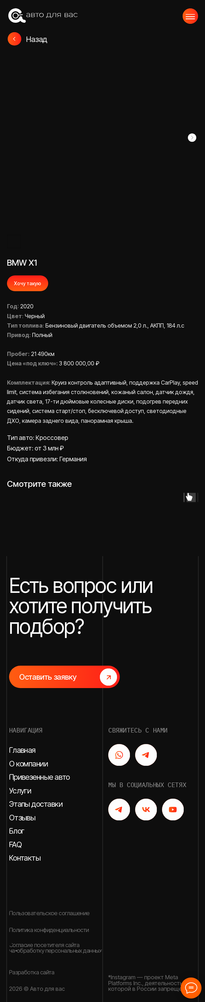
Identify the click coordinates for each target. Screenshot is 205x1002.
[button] (64, 677)
